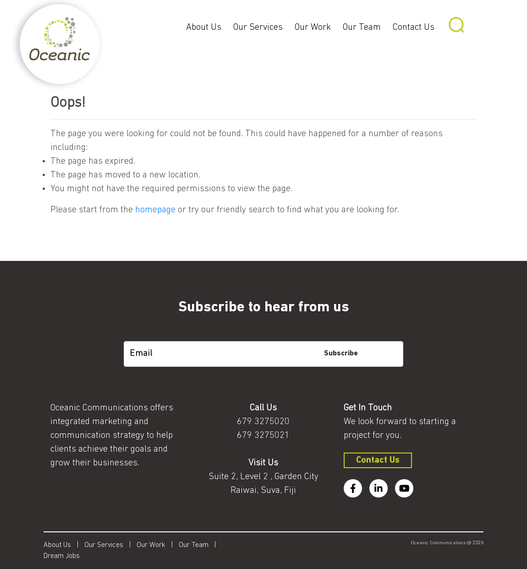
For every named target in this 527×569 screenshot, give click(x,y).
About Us (203, 27)
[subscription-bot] (263, 334)
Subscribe (341, 353)
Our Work (313, 27)
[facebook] (353, 488)
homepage (155, 210)
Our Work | (158, 545)
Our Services (258, 27)
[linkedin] (378, 488)
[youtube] (404, 488)
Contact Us (413, 27)
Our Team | (200, 545)
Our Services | (110, 545)
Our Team (362, 27)
